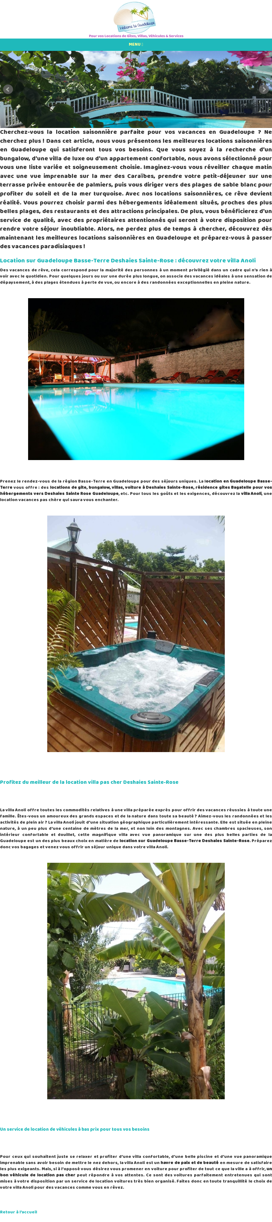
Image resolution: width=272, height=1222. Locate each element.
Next (264, 89)
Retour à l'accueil (18, 1212)
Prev (8, 89)
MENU (136, 44)
